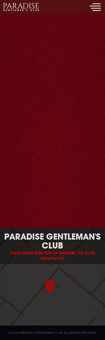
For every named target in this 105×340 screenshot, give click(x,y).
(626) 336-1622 (52, 258)
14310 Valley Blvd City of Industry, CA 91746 (52, 253)
